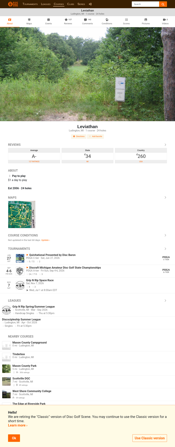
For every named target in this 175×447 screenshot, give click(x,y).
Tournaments (30, 4)
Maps (87, 197)
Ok (14, 438)
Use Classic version (150, 438)
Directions (79, 136)
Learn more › (17, 425)
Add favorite (95, 136)
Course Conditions (87, 235)
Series (81, 4)
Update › (45, 240)
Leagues (45, 4)
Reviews (87, 144)
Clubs (70, 4)
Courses (59, 4)
